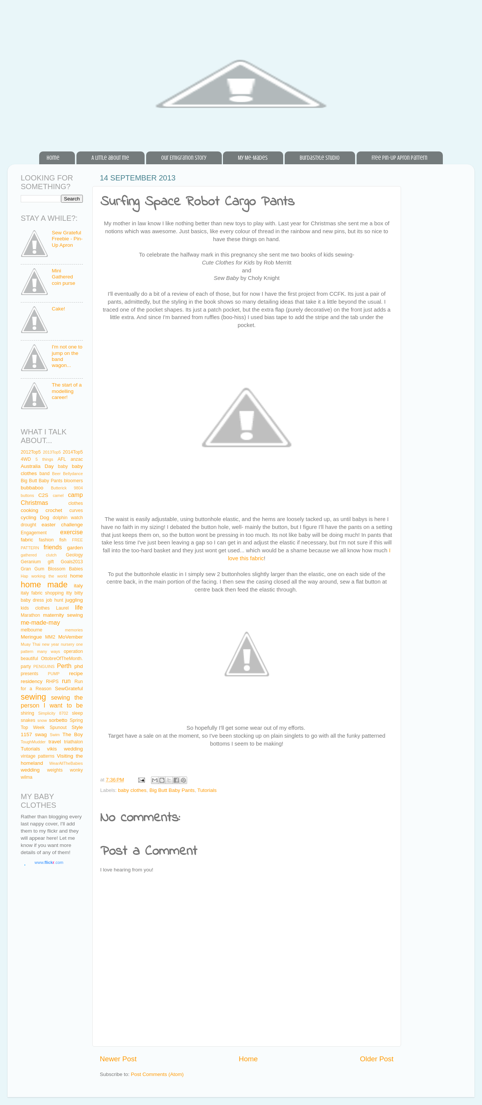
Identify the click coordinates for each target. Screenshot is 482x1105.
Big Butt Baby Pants (172, 790)
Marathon (30, 615)
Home (53, 157)
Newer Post (118, 1059)
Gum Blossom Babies (58, 569)
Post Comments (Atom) (157, 1074)
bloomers (73, 480)
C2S (43, 495)
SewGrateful (69, 688)
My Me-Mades (253, 157)
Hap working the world (44, 576)
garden (75, 547)
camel (58, 495)
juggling (74, 600)
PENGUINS (44, 666)
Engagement (34, 532)
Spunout (58, 727)
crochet (54, 510)
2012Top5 (31, 452)
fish (62, 540)
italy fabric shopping (42, 593)
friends (53, 547)
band (45, 473)
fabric (27, 540)
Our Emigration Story (183, 157)
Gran (26, 569)
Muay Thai (30, 644)
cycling (28, 517)
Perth (64, 665)
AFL (62, 459)
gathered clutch (38, 555)
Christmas (34, 502)
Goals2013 (72, 561)
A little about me (110, 157)
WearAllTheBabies (66, 763)
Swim (54, 734)
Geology (74, 555)
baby (63, 466)
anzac (77, 459)
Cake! (58, 309)
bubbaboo (32, 488)
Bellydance (73, 473)
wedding (30, 770)
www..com (49, 862)
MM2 (50, 637)
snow (42, 720)
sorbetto (58, 720)
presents (29, 673)
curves (76, 510)
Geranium (31, 561)
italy (78, 585)
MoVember (70, 637)
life (79, 607)
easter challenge (62, 524)
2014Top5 (73, 452)
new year (50, 644)
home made (44, 584)
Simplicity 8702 (53, 713)
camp (75, 494)
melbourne (31, 630)
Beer (56, 473)
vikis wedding (65, 749)
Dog (44, 517)
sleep (77, 713)
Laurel (62, 608)
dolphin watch (68, 517)
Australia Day (37, 466)
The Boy (73, 734)
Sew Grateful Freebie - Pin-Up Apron (67, 239)
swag (41, 734)
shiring (27, 713)
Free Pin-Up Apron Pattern (399, 157)
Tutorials (207, 790)
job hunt (54, 600)
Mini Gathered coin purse (63, 277)
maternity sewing (63, 615)
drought (28, 524)
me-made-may (40, 622)
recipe (76, 673)
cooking (29, 510)
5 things (44, 459)
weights (55, 770)
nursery (67, 644)
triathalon (73, 741)
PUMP (53, 673)
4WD (26, 459)
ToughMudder (33, 742)
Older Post (377, 1059)
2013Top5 (52, 452)
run (66, 680)
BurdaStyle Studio (320, 157)
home (76, 576)
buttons (27, 495)
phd (79, 666)
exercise (71, 532)
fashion (46, 540)
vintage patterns (38, 756)
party (26, 666)
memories (74, 630)
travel (55, 741)
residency (32, 681)
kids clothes (35, 608)
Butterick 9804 (67, 488)
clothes (76, 503)
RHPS (52, 681)
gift (51, 561)
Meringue (31, 637)
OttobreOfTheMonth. (62, 658)
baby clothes (132, 790)
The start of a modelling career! (67, 391)
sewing (33, 697)
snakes (28, 720)
